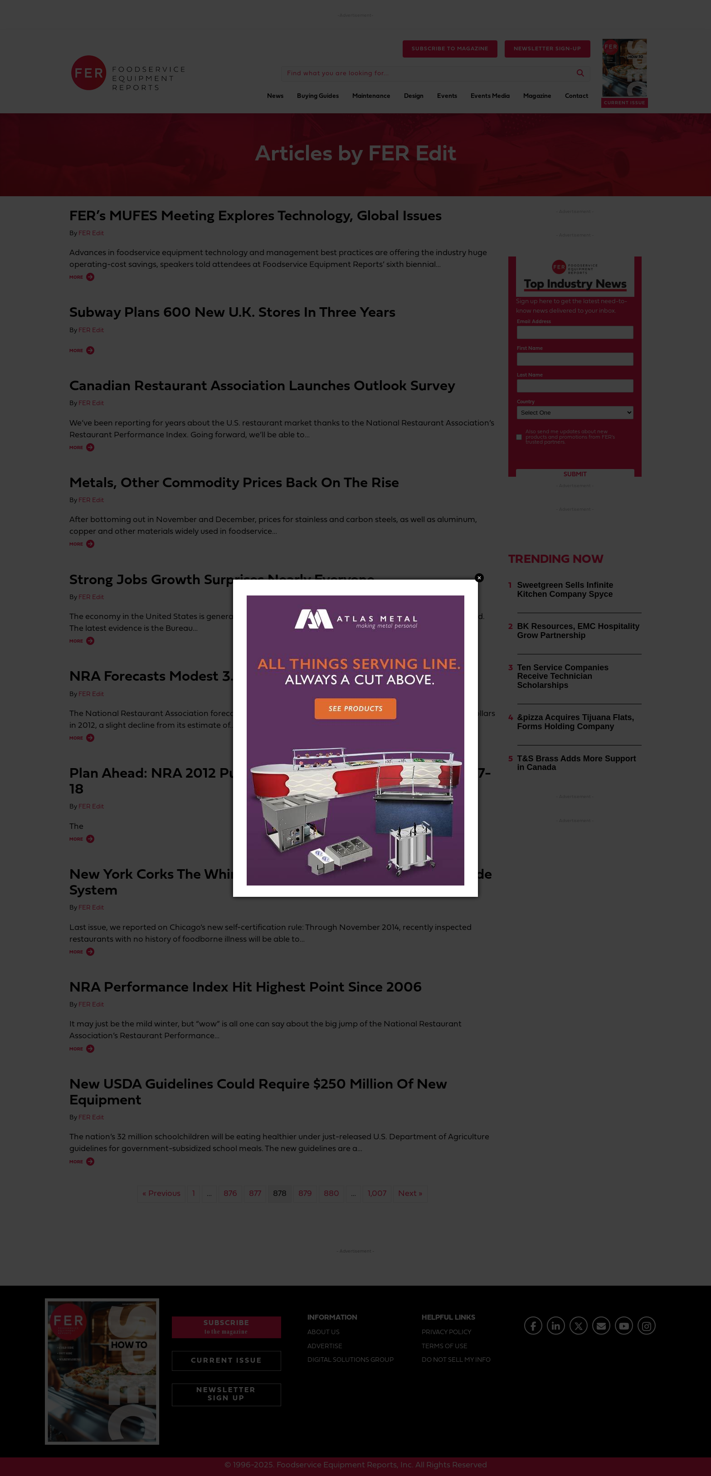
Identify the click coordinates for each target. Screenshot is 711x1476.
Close (479, 577)
